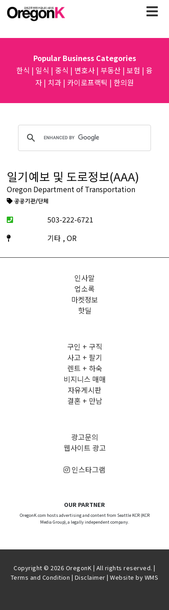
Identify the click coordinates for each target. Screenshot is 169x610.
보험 (133, 70)
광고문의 (84, 436)
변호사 (84, 70)
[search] (83, 137)
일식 (42, 70)
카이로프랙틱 (87, 82)
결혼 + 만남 (84, 400)
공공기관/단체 (27, 202)
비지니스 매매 (85, 379)
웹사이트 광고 (85, 447)
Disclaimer (90, 577)
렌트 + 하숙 (84, 368)
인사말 (84, 277)
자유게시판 (84, 389)
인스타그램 (84, 469)
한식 (23, 70)
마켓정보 (84, 299)
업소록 (84, 288)
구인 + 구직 (84, 346)
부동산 (110, 70)
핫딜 (84, 310)
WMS (152, 577)
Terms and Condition (40, 577)
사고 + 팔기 (84, 357)
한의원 (124, 82)
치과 (54, 82)
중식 (62, 70)
